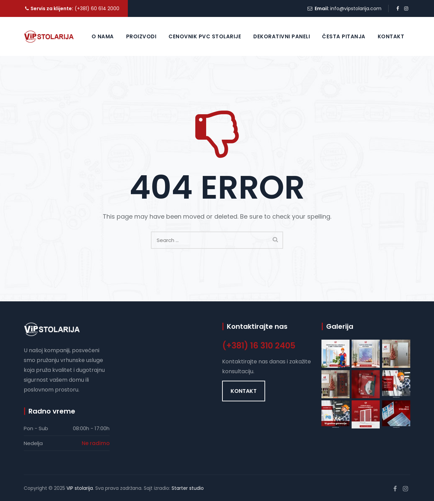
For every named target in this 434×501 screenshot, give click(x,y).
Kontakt (391, 36)
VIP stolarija (79, 488)
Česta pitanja (344, 36)
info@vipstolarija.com (355, 8)
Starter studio (188, 488)
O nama (103, 36)
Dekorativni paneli (281, 36)
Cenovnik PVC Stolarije (205, 36)
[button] (243, 391)
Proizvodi (141, 36)
